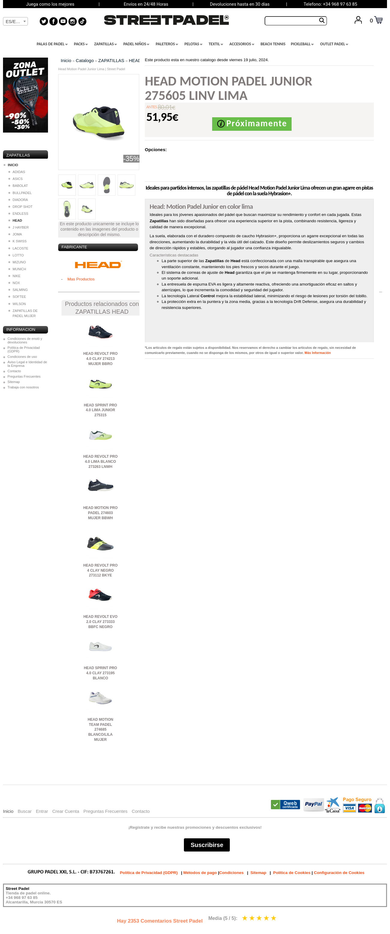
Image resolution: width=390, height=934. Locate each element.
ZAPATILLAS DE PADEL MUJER (23, 313)
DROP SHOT (20, 206)
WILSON (17, 304)
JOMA (15, 234)
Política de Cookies (291, 872)
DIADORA (18, 200)
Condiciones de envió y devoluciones (25, 340)
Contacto (14, 371)
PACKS (81, 44)
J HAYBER (18, 227)
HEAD (135, 60)
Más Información (317, 353)
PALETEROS (167, 44)
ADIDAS (16, 172)
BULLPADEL (20, 193)
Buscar (25, 811)
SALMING (18, 290)
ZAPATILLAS (105, 44)
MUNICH (17, 269)
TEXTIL (216, 44)
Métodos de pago (200, 872)
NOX (14, 283)
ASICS (15, 179)
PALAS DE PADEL (52, 44)
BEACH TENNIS (272, 44)
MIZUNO (17, 262)
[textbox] (15, 21)
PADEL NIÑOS (136, 44)
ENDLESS (18, 213)
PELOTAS (193, 44)
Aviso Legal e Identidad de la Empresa (27, 363)
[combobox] (15, 21)
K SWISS (17, 241)
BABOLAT (18, 185)
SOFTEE (17, 296)
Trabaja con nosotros (23, 387)
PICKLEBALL (302, 44)
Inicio (66, 60)
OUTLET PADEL (334, 44)
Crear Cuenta (65, 811)
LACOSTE (18, 248)
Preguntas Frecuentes (24, 376)
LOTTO (16, 255)
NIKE (14, 276)
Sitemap (14, 382)
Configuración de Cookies (339, 872)
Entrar (42, 811)
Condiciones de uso (22, 356)
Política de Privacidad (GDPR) (24, 349)
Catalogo (85, 60)
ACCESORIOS (242, 44)
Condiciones (231, 872)
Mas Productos (81, 279)
